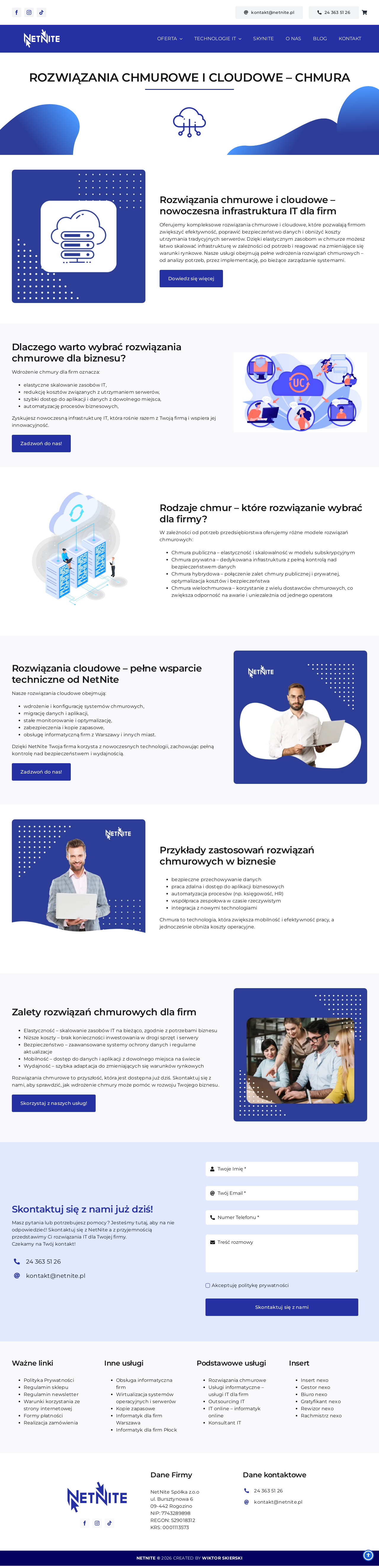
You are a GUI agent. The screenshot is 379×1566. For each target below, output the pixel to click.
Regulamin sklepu (46, 1387)
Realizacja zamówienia (51, 1423)
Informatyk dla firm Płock (146, 1430)
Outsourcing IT (226, 1401)
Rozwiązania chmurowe (237, 1380)
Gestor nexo (315, 1387)
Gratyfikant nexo (321, 1401)
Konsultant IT (224, 1423)
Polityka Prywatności (49, 1380)
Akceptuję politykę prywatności (250, 1285)
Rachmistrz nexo (321, 1416)
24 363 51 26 (43, 1261)
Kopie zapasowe (135, 1408)
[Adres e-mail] (281, 1193)
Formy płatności (43, 1416)
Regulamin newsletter (51, 1394)
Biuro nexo (314, 1394)
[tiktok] (41, 12)
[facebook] (16, 12)
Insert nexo (315, 1380)
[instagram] (29, 12)
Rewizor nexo (317, 1408)
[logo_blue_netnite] (97, 1484)
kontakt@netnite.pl (55, 1275)
